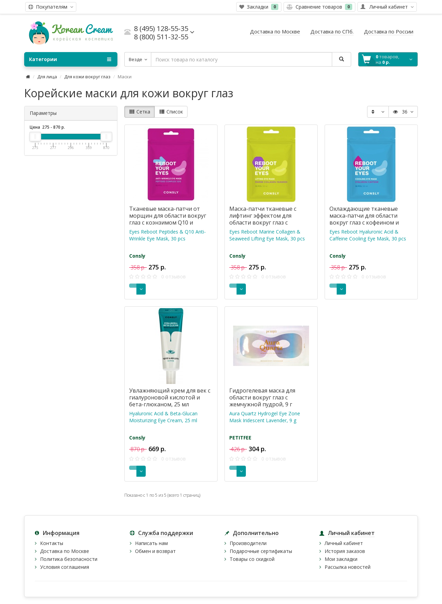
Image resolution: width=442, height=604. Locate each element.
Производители (248, 543)
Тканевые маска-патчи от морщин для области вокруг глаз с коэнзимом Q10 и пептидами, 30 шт (167, 219)
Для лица (47, 76)
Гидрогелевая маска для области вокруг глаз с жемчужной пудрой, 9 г (262, 397)
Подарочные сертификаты (261, 551)
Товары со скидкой (252, 559)
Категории (70, 59)
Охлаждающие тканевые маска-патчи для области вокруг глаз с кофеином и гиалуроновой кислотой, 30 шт (366, 222)
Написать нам (151, 543)
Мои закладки (341, 559)
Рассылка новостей (348, 567)
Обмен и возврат (155, 551)
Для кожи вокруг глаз (87, 76)
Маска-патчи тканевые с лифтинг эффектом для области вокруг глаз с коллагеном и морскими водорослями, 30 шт (262, 222)
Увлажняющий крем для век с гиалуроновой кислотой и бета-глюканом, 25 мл (169, 397)
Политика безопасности (68, 559)
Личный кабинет (344, 543)
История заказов (345, 551)
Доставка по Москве (64, 551)
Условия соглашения (64, 567)
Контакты (51, 543)
